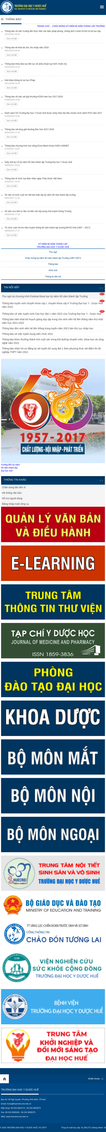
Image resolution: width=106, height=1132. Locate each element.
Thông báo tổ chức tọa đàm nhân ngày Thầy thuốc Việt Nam (55, 182)
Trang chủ (43, 26)
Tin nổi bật (11, 287)
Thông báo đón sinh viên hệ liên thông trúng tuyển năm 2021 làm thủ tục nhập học (47, 328)
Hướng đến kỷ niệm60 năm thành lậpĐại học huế (53, 415)
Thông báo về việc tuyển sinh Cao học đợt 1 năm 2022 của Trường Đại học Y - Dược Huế (51, 313)
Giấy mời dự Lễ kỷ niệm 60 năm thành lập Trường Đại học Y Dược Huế (55, 166)
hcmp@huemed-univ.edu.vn (19, 1104)
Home (4, 1078)
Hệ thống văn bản (12, 492)
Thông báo (13, 19)
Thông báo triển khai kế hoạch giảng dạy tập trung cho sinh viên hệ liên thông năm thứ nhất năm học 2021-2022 (52, 321)
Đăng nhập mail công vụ (15, 503)
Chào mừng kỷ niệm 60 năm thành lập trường (78, 26)
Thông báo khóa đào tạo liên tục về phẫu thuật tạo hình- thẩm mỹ (55, 68)
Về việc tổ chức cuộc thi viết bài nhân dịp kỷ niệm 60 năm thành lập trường (55, 199)
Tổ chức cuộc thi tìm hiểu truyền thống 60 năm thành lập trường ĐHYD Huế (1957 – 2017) (55, 231)
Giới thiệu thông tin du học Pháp (55, 84)
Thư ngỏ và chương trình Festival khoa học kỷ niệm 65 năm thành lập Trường (45, 296)
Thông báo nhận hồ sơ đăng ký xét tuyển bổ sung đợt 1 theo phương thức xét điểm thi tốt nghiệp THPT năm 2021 (51, 350)
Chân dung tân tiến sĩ (14, 487)
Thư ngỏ (53, 252)
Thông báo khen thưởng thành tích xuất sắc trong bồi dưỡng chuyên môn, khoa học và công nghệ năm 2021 (53, 341)
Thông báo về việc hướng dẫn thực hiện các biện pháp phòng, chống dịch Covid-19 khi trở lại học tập (55, 35)
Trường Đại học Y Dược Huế (20, 1089)
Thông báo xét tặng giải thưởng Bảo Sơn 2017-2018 (55, 133)
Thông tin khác (15, 479)
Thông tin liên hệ (53, 276)
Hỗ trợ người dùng (12, 498)
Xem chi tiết (12, 39)
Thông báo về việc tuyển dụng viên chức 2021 (27, 333)
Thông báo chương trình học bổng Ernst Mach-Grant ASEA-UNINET (55, 150)
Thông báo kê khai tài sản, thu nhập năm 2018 (55, 51)
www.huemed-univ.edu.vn (17, 1116)
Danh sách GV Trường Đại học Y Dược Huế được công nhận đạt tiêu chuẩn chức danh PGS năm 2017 (55, 117)
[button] (101, 6)
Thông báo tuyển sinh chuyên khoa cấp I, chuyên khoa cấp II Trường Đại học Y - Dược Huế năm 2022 (52, 305)
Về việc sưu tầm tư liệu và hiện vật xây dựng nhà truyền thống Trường (55, 215)
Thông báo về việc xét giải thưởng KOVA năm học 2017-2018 (55, 100)
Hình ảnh (53, 270)
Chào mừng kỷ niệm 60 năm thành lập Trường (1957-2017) (53, 258)
